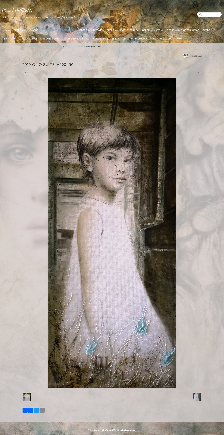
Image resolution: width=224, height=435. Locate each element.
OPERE (206, 30)
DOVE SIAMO (175, 38)
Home (7, 30)
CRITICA (24, 38)
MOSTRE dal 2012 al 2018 (106, 38)
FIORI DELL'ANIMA (74, 46)
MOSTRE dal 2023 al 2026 (45, 38)
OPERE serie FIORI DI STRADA (122, 30)
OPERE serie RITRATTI (91, 30)
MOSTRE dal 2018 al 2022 (76, 38)
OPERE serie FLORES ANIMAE (183, 30)
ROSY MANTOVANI (18, 10)
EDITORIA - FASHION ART (136, 38)
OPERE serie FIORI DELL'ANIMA (59, 30)
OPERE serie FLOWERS (26, 30)
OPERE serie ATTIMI (152, 30)
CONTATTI (158, 38)
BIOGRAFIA (10, 38)
